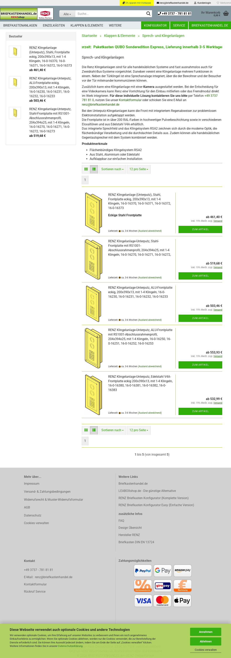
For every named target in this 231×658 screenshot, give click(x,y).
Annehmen (205, 631)
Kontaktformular (130, 100)
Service (179, 25)
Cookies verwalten (206, 649)
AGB (27, 507)
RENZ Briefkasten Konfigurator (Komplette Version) (154, 498)
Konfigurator (155, 25)
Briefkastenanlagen (20, 25)
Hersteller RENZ (129, 535)
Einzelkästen (54, 25)
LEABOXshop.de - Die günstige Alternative (147, 491)
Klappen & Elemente (87, 25)
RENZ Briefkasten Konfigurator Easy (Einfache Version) (156, 505)
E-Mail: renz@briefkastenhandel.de (48, 577)
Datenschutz (32, 515)
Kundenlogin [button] (202, 3)
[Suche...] (67, 13)
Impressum (31, 483)
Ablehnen (206, 641)
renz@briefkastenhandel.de (172, 3)
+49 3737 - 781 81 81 (174, 13)
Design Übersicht (130, 528)
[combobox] (112, 169)
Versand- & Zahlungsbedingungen (47, 491)
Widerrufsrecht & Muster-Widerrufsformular (53, 499)
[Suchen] (148, 13)
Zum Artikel (200, 229)
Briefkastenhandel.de (210, 25)
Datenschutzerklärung (70, 646)
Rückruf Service (34, 591)
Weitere (115, 25)
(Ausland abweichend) (150, 231)
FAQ (121, 521)
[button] (86, 169)
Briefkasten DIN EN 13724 (136, 542)
